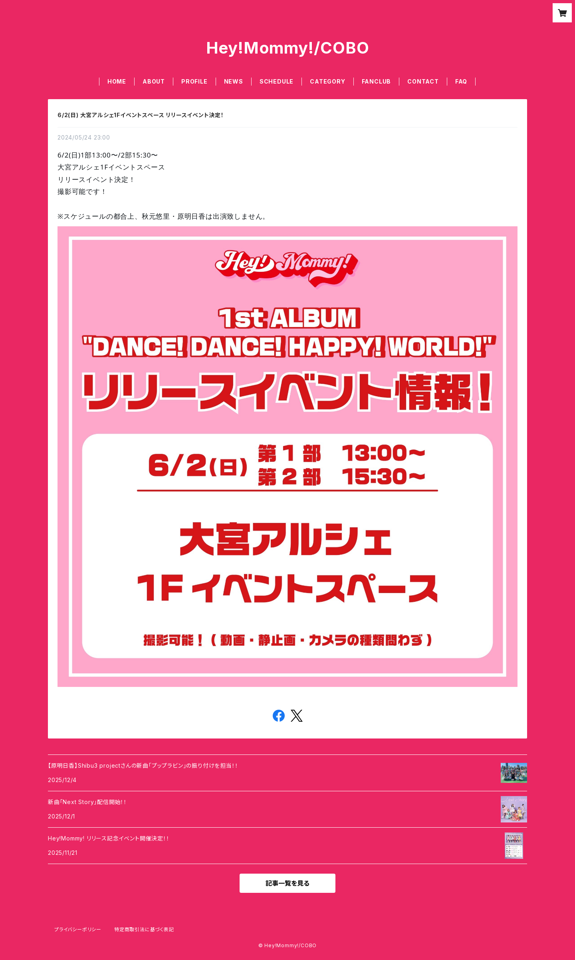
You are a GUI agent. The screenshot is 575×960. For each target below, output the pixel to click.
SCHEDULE (276, 81)
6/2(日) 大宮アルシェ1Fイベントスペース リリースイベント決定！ (141, 115)
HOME (116, 81)
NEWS (233, 81)
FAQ (461, 81)
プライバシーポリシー (77, 929)
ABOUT (154, 81)
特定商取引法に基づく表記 (144, 929)
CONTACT (423, 81)
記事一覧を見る (287, 883)
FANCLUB (376, 81)
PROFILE (194, 81)
